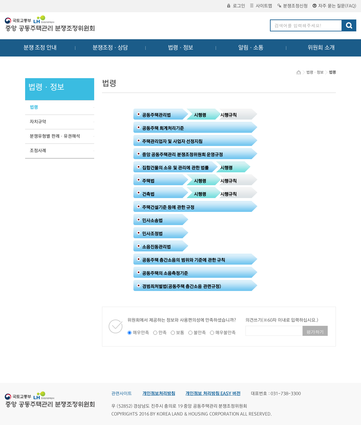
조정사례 (38, 150)
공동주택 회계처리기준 (163, 128)
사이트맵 (261, 5)
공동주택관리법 (156, 115)
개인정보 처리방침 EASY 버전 (213, 393)
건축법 (148, 194)
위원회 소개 (321, 48)
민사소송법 (152, 220)
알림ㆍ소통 (250, 48)
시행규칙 (228, 115)
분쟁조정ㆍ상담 (110, 48)
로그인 (236, 5)
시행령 (200, 115)
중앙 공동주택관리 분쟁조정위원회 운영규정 (182, 154)
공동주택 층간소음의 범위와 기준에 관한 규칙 (183, 260)
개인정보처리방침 (159, 393)
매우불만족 (225, 332)
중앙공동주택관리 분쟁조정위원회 (50, 24)
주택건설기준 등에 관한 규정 (168, 207)
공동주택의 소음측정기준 (165, 273)
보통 (180, 332)
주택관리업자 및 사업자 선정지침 (172, 141)
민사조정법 (152, 233)
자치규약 (38, 121)
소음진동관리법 (156, 247)
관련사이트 (121, 393)
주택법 (148, 181)
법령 (34, 107)
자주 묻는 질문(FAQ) (334, 5)
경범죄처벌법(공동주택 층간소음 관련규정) (181, 286)
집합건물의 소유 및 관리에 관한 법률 (175, 167)
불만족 (200, 332)
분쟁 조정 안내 (40, 48)
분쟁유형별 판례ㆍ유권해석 (55, 136)
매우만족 (141, 332)
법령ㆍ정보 (180, 48)
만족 (163, 332)
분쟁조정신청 (292, 5)
